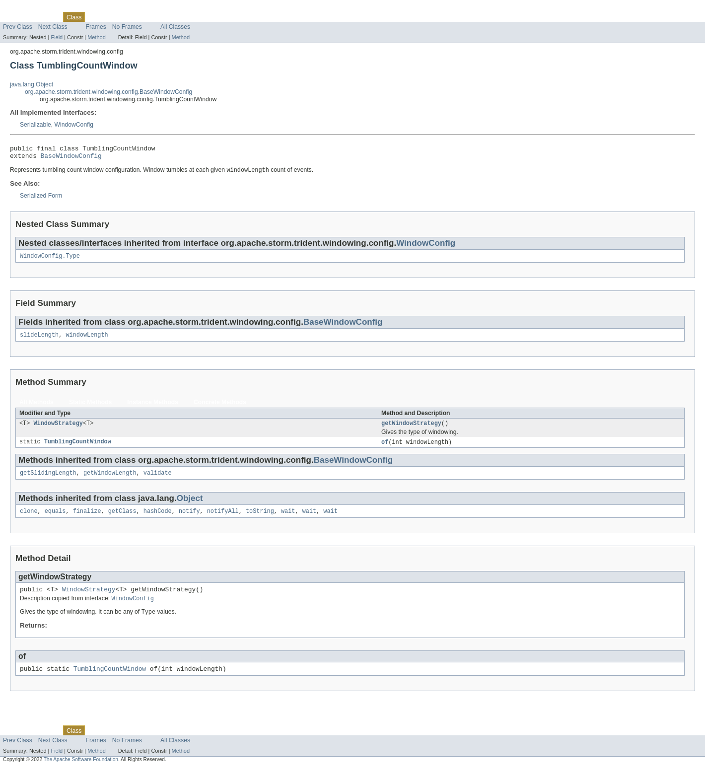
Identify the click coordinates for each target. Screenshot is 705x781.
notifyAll (223, 520)
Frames (96, 26)
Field (57, 37)
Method (96, 37)
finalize (87, 520)
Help (189, 16)
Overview (15, 16)
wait (288, 520)
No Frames (127, 26)
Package (46, 16)
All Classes (175, 26)
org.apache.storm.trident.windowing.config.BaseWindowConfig (108, 91)
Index (169, 16)
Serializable (35, 124)
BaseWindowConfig (71, 158)
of (384, 449)
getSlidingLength (48, 481)
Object (190, 506)
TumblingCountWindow (77, 449)
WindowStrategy (58, 429)
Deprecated (141, 16)
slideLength (39, 340)
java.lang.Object (31, 84)
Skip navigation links (27, 8)
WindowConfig (74, 124)
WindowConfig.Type (50, 260)
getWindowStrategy (411, 429)
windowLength (87, 340)
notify (189, 520)
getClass (122, 520)
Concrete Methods (220, 407)
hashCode (157, 520)
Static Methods (90, 407)
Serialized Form (41, 199)
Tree (113, 16)
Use (95, 16)
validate (157, 481)
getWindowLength (110, 481)
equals (55, 520)
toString (260, 520)
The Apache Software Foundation (81, 772)
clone (29, 520)
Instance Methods (152, 407)
